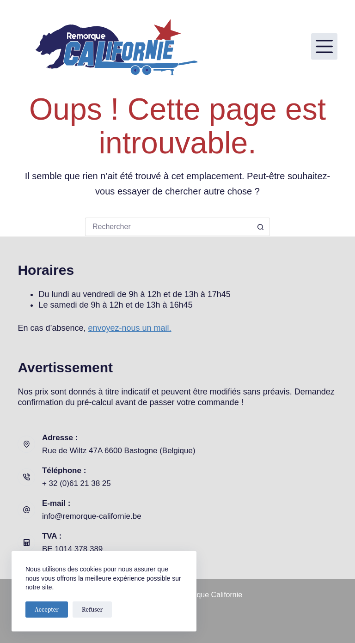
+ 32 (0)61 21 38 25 (76, 483)
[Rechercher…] (168, 227)
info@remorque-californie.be (91, 516)
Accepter (47, 609)
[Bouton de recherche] (260, 227)
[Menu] (324, 46)
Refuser (92, 609)
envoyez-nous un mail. (129, 328)
